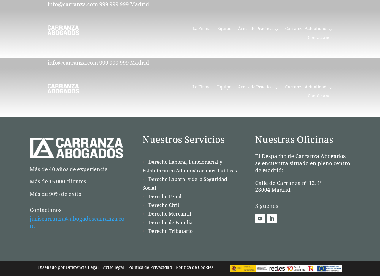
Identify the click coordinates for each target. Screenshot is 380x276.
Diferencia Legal (82, 268)
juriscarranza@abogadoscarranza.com (77, 224)
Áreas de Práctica (255, 30)
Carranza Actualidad (306, 30)
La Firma (201, 30)
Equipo (224, 30)
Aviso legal (113, 268)
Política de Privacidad (150, 268)
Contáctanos (320, 39)
